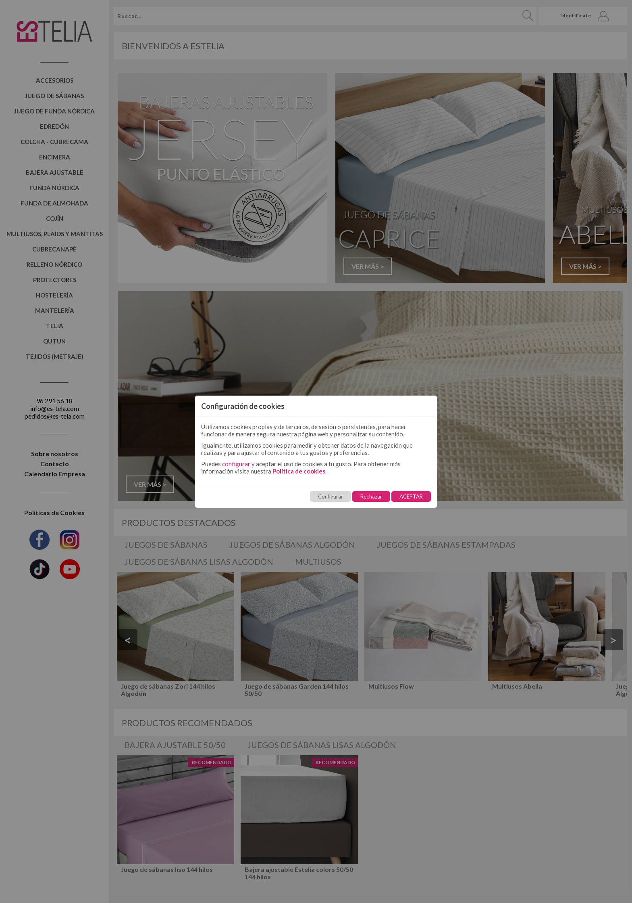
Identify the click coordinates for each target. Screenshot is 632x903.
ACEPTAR (411, 496)
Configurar (330, 496)
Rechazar (371, 496)
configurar (236, 463)
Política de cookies (298, 471)
